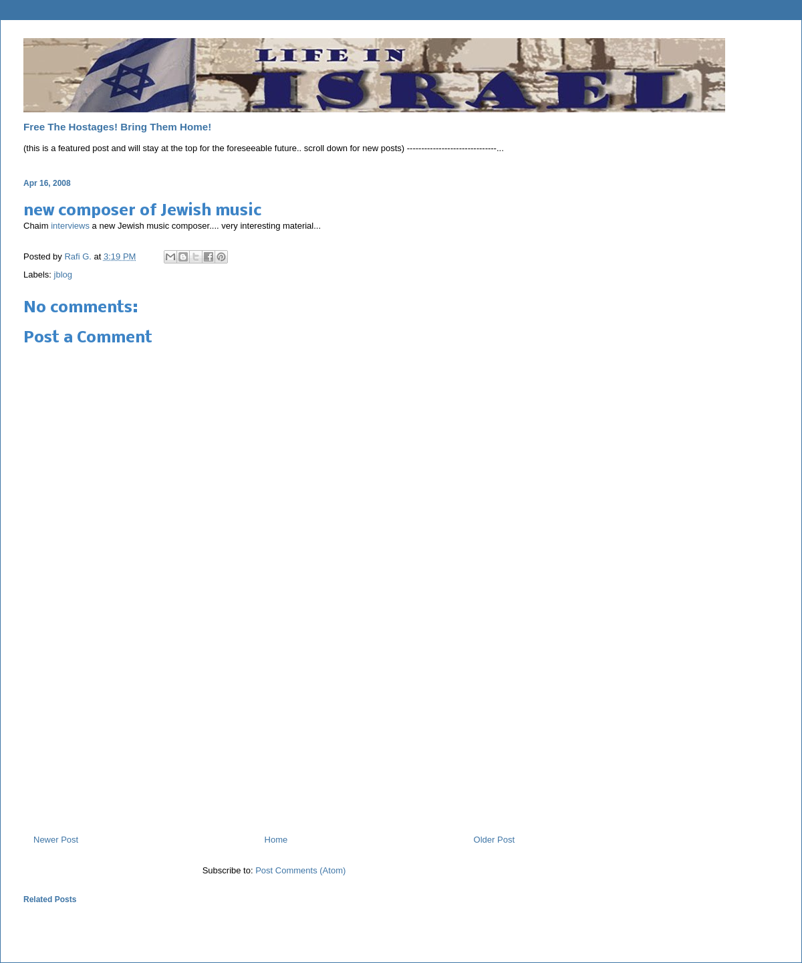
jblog (63, 275)
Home (276, 840)
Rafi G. (79, 256)
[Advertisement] (274, 736)
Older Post (494, 840)
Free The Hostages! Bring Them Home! (117, 126)
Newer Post (55, 840)
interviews (70, 226)
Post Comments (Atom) (300, 870)
